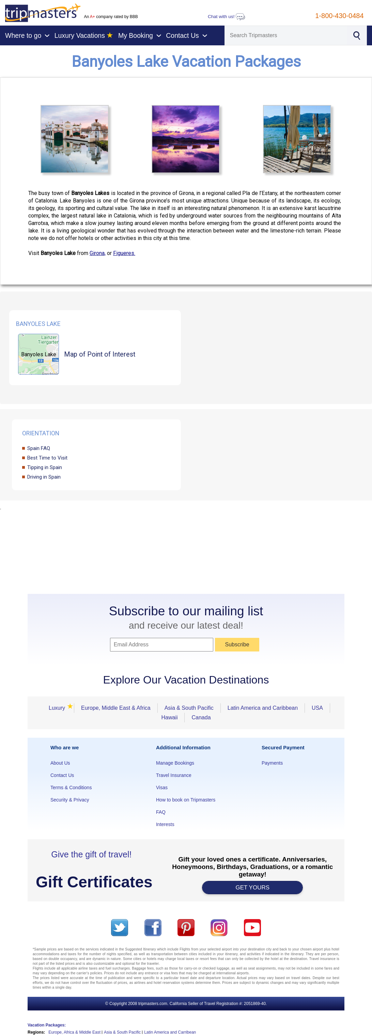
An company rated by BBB (111, 16)
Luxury (59, 708)
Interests (165, 824)
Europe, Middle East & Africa (116, 708)
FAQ (161, 812)
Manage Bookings (175, 763)
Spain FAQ (38, 448)
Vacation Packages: (47, 1025)
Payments (272, 763)
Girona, (98, 253)
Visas (162, 787)
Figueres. (124, 253)
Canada (201, 717)
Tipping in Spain (44, 467)
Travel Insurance (173, 775)
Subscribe (237, 644)
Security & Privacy (69, 799)
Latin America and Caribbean (263, 708)
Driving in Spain (44, 477)
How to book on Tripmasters (185, 799)
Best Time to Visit (47, 458)
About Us (60, 763)
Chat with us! (226, 16)
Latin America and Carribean (170, 1032)
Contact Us (62, 775)
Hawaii (169, 717)
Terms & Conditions (71, 787)
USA (317, 708)
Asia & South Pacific (189, 708)
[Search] (286, 35)
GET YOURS (253, 887)
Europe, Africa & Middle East (74, 1032)
